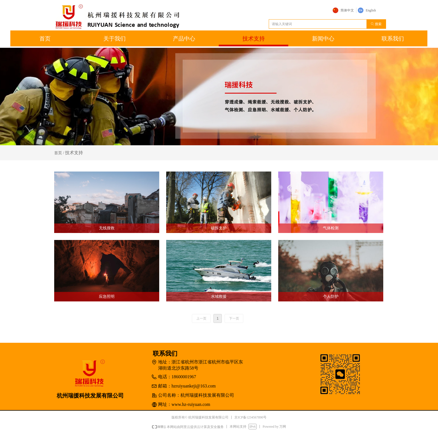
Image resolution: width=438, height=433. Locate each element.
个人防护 (331, 296)
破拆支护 (219, 228)
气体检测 (331, 228)
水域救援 (219, 296)
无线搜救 (107, 228)
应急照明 (107, 296)
